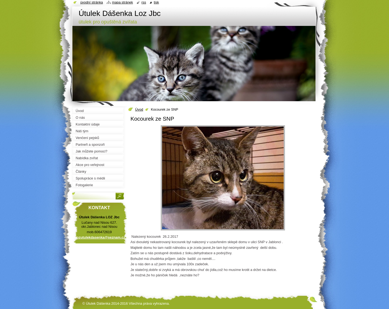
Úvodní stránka (91, 2)
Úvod (139, 109)
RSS (144, 2)
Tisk (156, 2)
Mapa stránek (122, 2)
